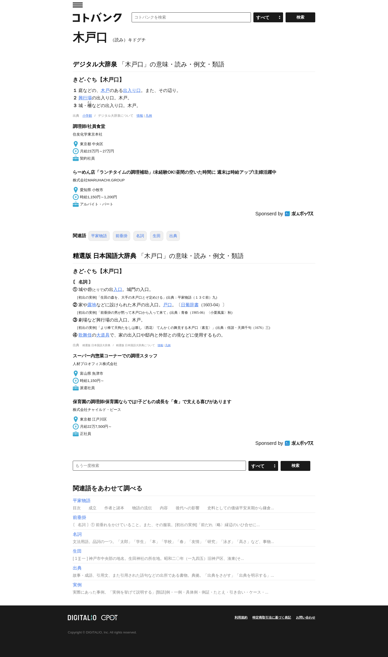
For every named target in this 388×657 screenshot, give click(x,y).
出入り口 (132, 90)
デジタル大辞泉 (95, 64)
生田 (157, 236)
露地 (91, 304)
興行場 (85, 97)
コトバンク (97, 17)
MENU (78, 5)
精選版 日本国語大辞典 (104, 255)
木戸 (105, 90)
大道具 (103, 335)
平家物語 (99, 236)
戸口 (167, 304)
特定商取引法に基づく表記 (271, 617)
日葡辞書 (190, 304)
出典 (173, 236)
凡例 (149, 115)
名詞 (140, 236)
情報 (140, 115)
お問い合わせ (305, 617)
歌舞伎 (85, 335)
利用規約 (241, 617)
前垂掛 (121, 236)
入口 (117, 289)
